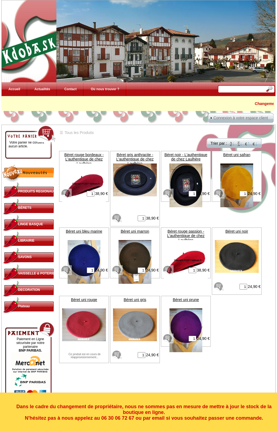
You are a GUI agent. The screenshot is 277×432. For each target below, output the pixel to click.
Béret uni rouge (84, 299)
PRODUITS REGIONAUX (37, 191)
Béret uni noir (236, 231)
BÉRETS (24, 208)
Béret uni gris (135, 299)
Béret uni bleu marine (84, 231)
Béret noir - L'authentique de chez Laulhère (186, 157)
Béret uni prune (186, 299)
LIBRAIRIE (26, 241)
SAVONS (25, 257)
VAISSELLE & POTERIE (36, 273)
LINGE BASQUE (30, 224)
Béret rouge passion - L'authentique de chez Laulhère (186, 235)
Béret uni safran (236, 155)
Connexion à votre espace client (240, 118)
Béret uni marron (135, 231)
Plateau (24, 306)
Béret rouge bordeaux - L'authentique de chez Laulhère (84, 159)
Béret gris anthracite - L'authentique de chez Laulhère (135, 159)
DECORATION (29, 290)
